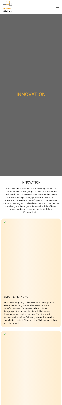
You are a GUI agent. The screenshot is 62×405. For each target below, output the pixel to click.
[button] (57, 7)
